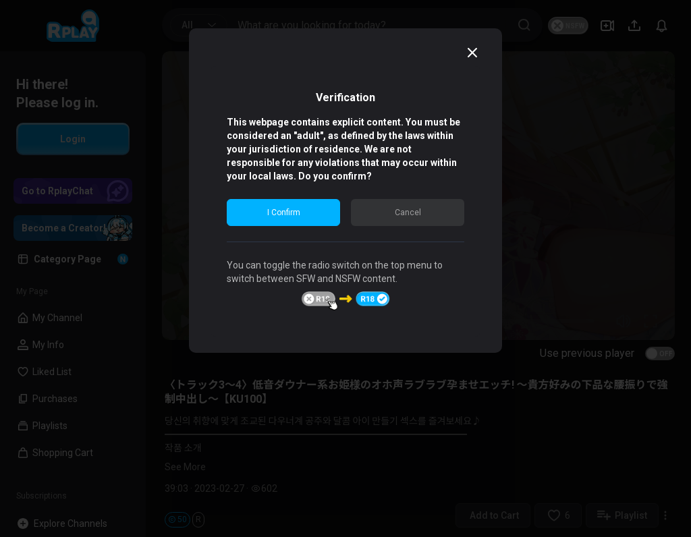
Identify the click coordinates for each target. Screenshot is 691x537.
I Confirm (283, 212)
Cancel (408, 212)
